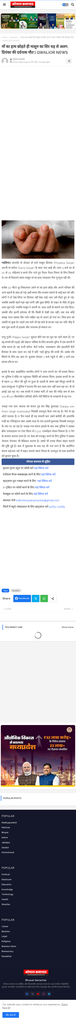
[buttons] (27, 994)
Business (6, 931)
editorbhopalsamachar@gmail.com (37, 500)
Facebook (24, 598)
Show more (68, 627)
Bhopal (5, 832)
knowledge (7, 889)
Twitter (35, 598)
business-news (9, 946)
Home (4, 37)
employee (7, 879)
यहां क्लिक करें (41, 468)
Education (6, 884)
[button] (65, 4)
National (6, 827)
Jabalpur (6, 842)
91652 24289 (57, 506)
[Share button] (53, 598)
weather (6, 904)
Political (6, 874)
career (5, 926)
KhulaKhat (7, 956)
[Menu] (4, 4)
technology (7, 894)
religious (6, 941)
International (8, 852)
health (5, 899)
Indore (5, 837)
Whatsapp (44, 598)
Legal (4, 936)
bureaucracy (7, 951)
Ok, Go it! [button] (11, 1015)
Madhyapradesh (9, 823)
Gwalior (14, 37)
